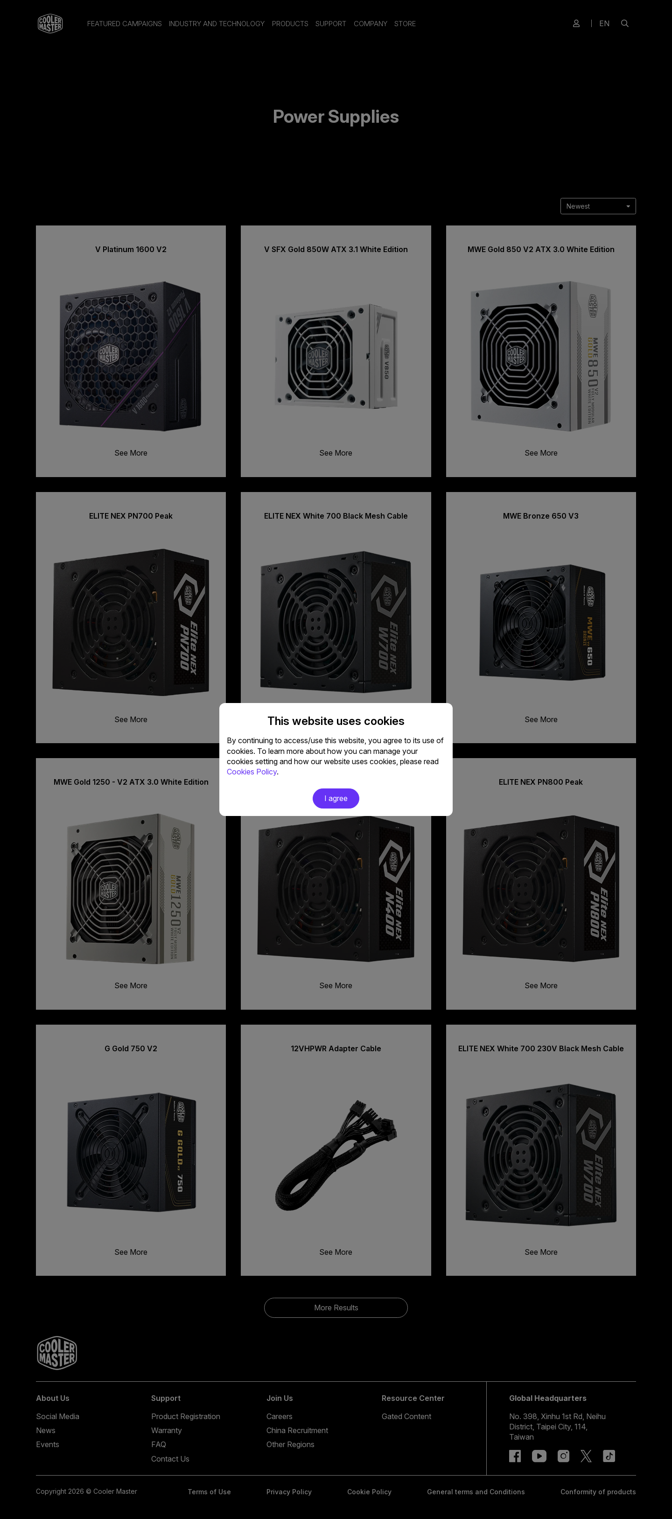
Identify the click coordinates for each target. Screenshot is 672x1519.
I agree (336, 798)
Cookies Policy (252, 771)
